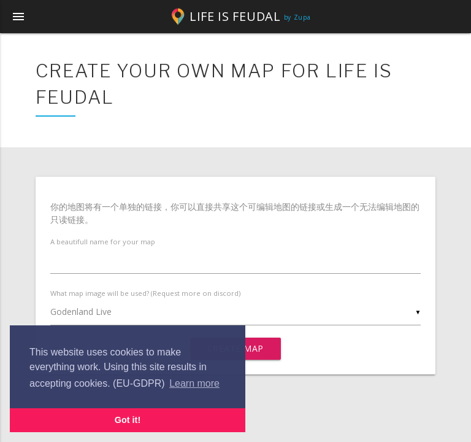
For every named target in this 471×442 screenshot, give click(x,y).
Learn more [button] (194, 383)
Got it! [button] (127, 420)
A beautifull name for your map (102, 241)
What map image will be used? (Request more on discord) (145, 293)
